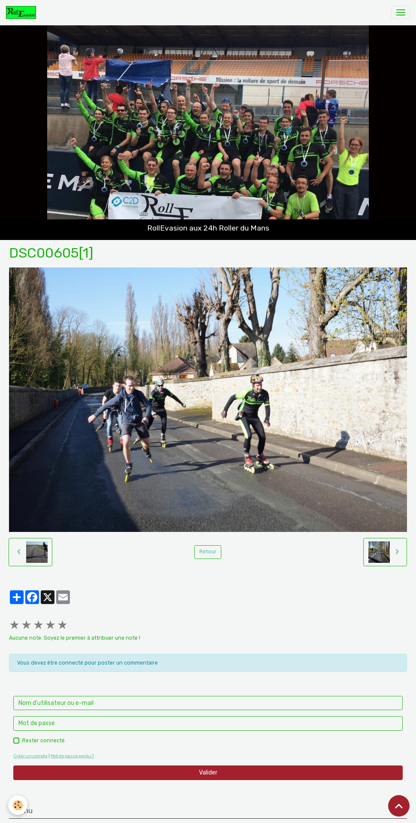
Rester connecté (43, 741)
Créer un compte (30, 755)
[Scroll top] (399, 806)
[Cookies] (18, 805)
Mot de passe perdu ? (72, 755)
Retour (208, 552)
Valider (208, 772)
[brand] (22, 12)
